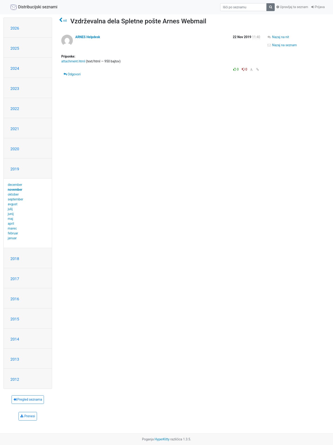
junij (11, 214)
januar (12, 238)
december (15, 185)
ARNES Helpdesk (87, 37)
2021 (14, 128)
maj (10, 219)
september (15, 199)
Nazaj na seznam (282, 45)
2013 (14, 359)
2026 (14, 28)
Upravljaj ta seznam (292, 7)
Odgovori (72, 74)
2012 (14, 379)
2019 (14, 169)
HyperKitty (162, 439)
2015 (14, 319)
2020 (14, 149)
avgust (13, 204)
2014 (14, 339)
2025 (14, 48)
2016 (14, 299)
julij (10, 209)
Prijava (318, 7)
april (11, 223)
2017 (14, 278)
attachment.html (73, 61)
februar (13, 233)
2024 (14, 68)
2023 (14, 88)
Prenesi (27, 416)
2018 (14, 258)
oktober (13, 194)
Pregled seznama (27, 399)
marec (12, 228)
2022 (14, 108)
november (15, 189)
